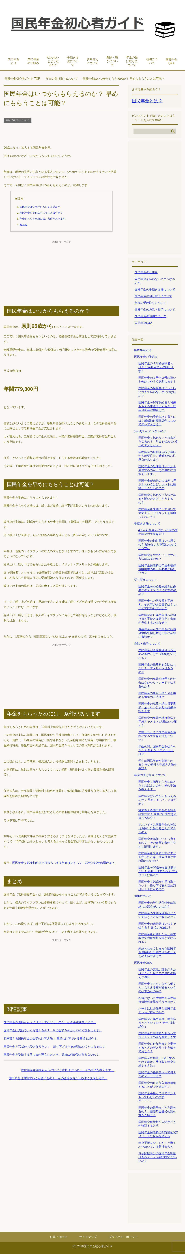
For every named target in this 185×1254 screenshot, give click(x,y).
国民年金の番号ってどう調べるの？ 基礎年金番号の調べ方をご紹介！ (157, 1111)
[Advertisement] (61, 134)
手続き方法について (73, 61)
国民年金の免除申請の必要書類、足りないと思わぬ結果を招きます (157, 707)
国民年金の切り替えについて (153, 296)
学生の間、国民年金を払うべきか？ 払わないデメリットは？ (157, 750)
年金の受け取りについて (132, 61)
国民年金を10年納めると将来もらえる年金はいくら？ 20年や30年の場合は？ (63, 862)
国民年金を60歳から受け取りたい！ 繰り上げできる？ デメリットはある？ (158, 871)
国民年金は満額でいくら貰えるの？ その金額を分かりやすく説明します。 (53, 1030)
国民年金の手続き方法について (155, 289)
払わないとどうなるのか (53, 61)
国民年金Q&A (171, 61)
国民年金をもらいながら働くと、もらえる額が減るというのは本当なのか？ (157, 987)
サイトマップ (88, 1236)
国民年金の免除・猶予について (155, 309)
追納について (152, 61)
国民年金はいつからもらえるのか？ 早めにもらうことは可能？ (157, 799)
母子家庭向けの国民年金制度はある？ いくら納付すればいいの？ (157, 1157)
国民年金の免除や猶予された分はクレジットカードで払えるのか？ (157, 682)
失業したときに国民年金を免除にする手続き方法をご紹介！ (157, 736)
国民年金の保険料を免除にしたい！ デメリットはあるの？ (157, 668)
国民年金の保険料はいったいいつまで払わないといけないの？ (157, 392)
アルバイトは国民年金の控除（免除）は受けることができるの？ (157, 828)
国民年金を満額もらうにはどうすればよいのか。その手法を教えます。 (50, 1022)
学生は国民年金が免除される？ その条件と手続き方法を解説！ (157, 764)
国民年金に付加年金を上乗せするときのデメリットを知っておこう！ (157, 1047)
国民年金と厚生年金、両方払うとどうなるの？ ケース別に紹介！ (157, 1022)
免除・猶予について (112, 61)
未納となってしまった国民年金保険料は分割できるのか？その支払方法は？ (157, 952)
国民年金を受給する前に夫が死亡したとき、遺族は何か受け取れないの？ (51, 1054)
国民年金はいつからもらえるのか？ (40, 206)
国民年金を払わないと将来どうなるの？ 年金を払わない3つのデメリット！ (158, 441)
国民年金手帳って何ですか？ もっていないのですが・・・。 (157, 1097)
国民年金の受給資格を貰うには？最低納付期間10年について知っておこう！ (157, 420)
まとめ (23, 224)
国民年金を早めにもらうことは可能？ (41, 212)
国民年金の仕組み (33, 61)
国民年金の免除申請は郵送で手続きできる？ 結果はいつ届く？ (157, 721)
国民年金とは (13, 61)
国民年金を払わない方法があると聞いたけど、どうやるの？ (157, 498)
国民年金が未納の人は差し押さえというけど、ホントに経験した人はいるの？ (157, 484)
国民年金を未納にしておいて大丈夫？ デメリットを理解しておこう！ (157, 513)
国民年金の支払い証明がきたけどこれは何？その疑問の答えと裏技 (157, 973)
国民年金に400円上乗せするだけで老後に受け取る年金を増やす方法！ (157, 1062)
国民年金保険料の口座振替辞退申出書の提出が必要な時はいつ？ (157, 569)
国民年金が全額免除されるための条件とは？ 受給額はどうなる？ (157, 654)
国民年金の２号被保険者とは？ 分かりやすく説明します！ (156, 367)
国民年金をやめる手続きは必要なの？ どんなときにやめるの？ (157, 590)
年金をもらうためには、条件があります (42, 218)
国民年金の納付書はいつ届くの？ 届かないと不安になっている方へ (157, 544)
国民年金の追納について (150, 316)
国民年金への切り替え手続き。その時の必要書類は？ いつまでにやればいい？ (157, 604)
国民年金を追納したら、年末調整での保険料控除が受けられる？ (157, 938)
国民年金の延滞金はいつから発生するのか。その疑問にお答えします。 (157, 470)
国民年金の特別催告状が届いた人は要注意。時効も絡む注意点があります (157, 455)
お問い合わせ (58, 1236)
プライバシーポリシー (123, 1236)
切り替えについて (92, 61)
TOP (22, 78)
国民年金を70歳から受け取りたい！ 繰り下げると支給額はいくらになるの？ (54, 1046)
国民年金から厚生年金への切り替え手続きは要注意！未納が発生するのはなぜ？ (157, 618)
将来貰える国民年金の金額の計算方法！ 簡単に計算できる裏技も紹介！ (50, 1038)
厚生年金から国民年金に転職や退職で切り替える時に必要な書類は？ (157, 633)
